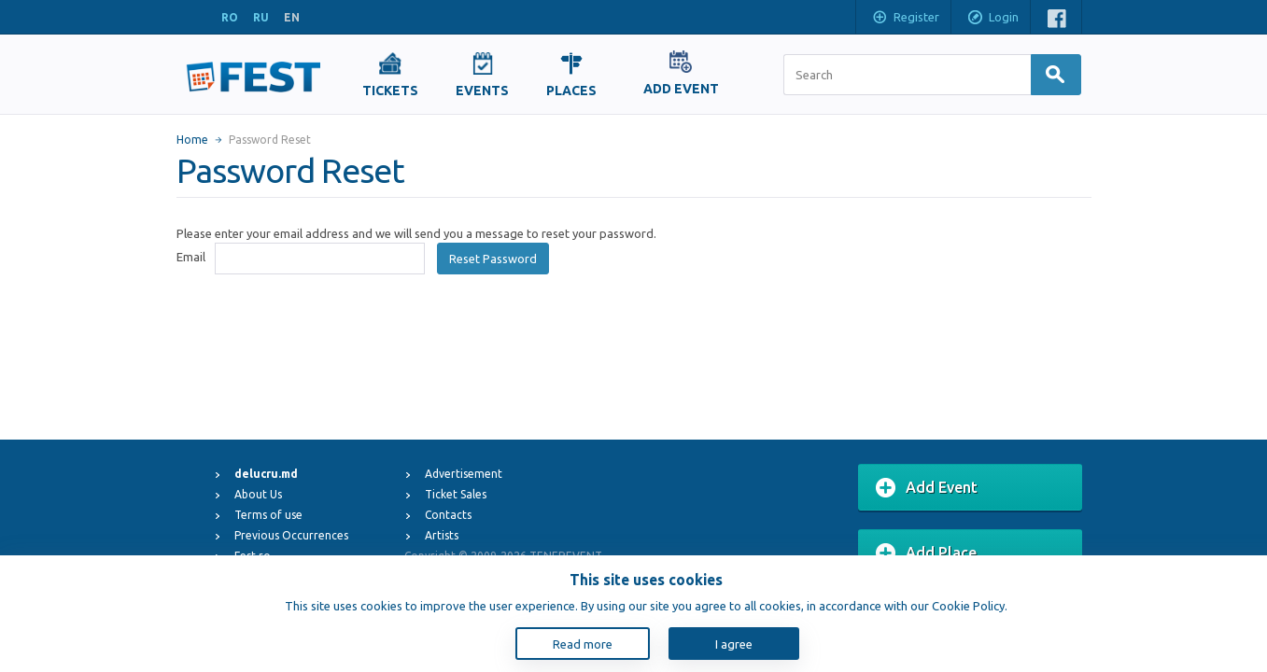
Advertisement (463, 474)
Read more (582, 644)
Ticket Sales (455, 494)
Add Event (927, 488)
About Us (258, 494)
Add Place (926, 553)
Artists (441, 535)
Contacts (448, 515)
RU (261, 17)
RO (229, 17)
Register (905, 18)
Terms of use (268, 515)
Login (992, 18)
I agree (734, 644)
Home (192, 139)
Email (190, 256)
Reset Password (493, 258)
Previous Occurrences (291, 535)
